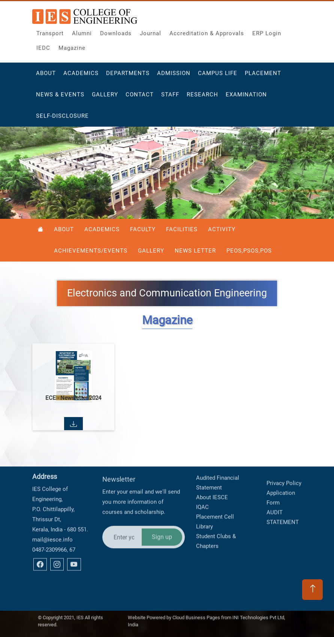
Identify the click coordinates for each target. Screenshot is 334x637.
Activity (221, 229)
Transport (50, 31)
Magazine (71, 46)
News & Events (60, 98)
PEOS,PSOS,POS (249, 250)
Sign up (162, 505)
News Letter (195, 250)
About (46, 76)
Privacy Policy (284, 465)
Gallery (105, 98)
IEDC (43, 46)
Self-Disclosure (62, 119)
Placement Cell (215, 487)
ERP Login (266, 31)
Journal (150, 31)
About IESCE (212, 468)
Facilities (182, 229)
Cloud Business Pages (196, 612)
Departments (128, 76)
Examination (246, 98)
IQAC (202, 477)
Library (204, 497)
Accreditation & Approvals (206, 31)
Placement (263, 76)
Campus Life (217, 76)
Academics (81, 76)
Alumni (82, 31)
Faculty (143, 229)
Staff (170, 98)
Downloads (116, 31)
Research (202, 98)
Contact (140, 98)
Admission (173, 76)
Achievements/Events (90, 250)
